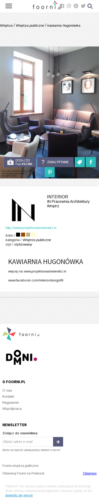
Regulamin (10, 403)
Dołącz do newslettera (20, 433)
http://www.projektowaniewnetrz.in (31, 228)
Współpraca (12, 409)
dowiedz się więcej (19, 495)
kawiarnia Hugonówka (63, 25)
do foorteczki (19, 162)
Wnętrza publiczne (30, 25)
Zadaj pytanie (55, 162)
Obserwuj (90, 473)
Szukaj (90, 6)
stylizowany (23, 244)
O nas (7, 390)
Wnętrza (7, 25)
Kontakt (8, 396)
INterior (49, 201)
